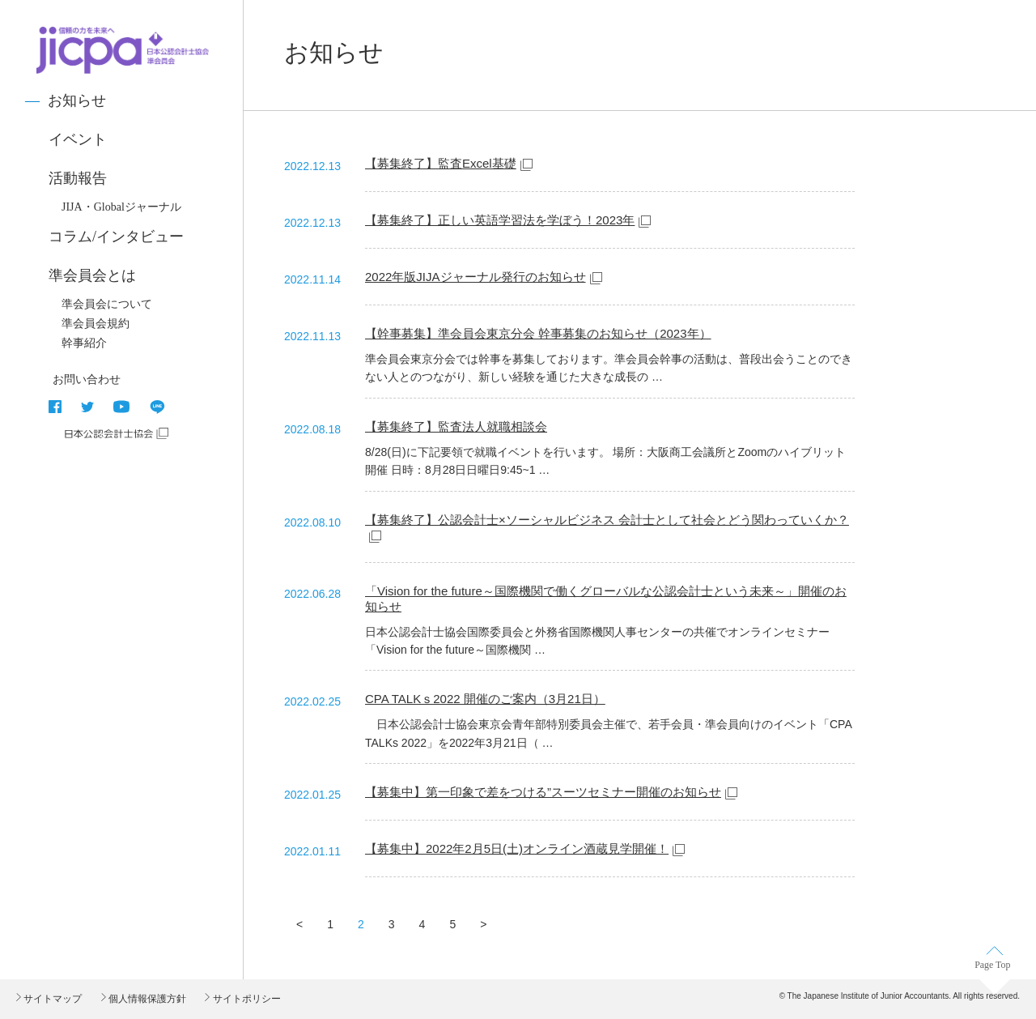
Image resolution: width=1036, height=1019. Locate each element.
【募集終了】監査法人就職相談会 (456, 426)
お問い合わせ (87, 379)
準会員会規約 (96, 324)
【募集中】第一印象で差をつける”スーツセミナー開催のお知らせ (543, 792)
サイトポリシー (245, 998)
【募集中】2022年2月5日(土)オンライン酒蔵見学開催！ (517, 848)
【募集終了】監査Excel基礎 (440, 163)
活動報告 (78, 178)
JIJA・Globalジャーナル (121, 207)
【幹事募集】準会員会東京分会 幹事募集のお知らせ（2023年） (538, 333)
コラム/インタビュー (116, 236)
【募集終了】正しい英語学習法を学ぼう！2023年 (500, 220)
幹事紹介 (84, 343)
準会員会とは (92, 275)
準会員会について (107, 304)
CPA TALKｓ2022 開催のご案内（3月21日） (485, 699)
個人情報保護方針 (146, 998)
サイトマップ (51, 998)
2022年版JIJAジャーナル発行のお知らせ (475, 277)
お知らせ (77, 100)
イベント (78, 139)
